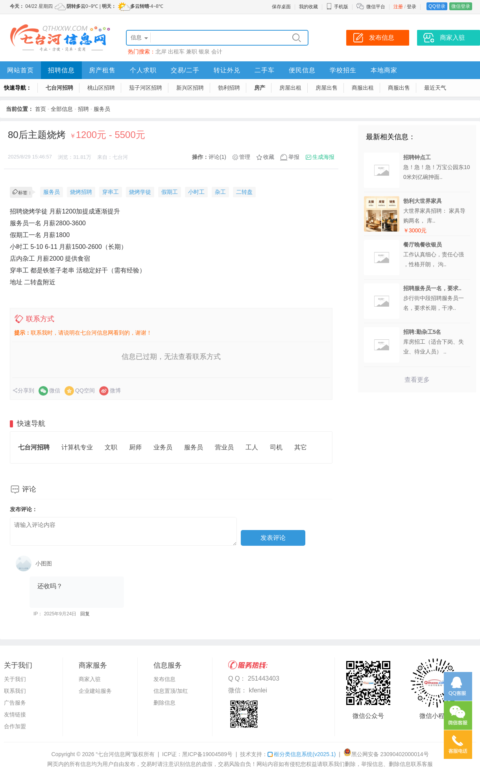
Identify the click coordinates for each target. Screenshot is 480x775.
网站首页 (20, 70)
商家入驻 (90, 679)
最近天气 (435, 88)
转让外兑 (227, 70)
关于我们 (15, 679)
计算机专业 (77, 447)
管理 (244, 157)
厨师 (135, 447)
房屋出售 (327, 88)
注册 (398, 6)
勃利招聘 (229, 88)
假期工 (169, 192)
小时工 (196, 192)
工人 (252, 447)
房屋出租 (290, 88)
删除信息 (164, 703)
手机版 (337, 6)
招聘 (83, 109)
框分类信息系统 (302, 754)
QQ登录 (436, 6)
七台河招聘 (59, 88)
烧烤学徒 (140, 192)
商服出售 (399, 88)
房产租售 (102, 70)
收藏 (268, 157)
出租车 (176, 51)
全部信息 (62, 109)
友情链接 (15, 714)
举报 (293, 157)
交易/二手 (185, 70)
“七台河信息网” (114, 754)
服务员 (102, 109)
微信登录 (460, 6)
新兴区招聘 (190, 88)
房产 (259, 88)
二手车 (265, 70)
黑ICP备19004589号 (207, 754)
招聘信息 (61, 70)
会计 (216, 51)
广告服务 (15, 703)
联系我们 (15, 691)
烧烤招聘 (81, 192)
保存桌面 (281, 6)
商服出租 (363, 88)
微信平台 (375, 6)
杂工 (220, 192)
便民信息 (302, 70)
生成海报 (323, 157)
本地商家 (384, 70)
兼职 (191, 51)
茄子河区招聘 (145, 88)
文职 (111, 447)
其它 (300, 447)
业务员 (162, 447)
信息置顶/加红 (170, 691)
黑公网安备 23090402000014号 (386, 754)
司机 (276, 447)
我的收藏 (308, 6)
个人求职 (143, 70)
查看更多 (417, 379)
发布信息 (164, 679)
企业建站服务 (95, 691)
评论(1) (217, 157)
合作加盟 (15, 726)
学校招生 (343, 70)
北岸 (160, 51)
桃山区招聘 (101, 88)
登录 (411, 6)
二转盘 (244, 192)
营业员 (224, 447)
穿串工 (110, 192)
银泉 (204, 51)
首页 (40, 109)
